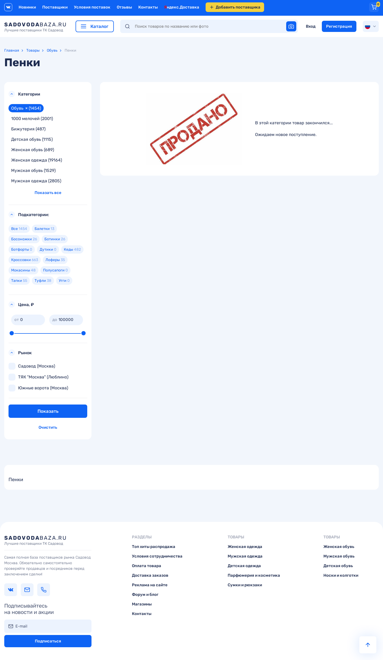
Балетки (44, 228)
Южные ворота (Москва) (38, 388)
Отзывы (124, 7)
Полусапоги (55, 270)
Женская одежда (245, 546)
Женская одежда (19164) (36, 160)
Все (19, 228)
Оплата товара (146, 565)
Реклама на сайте (150, 585)
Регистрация (339, 26)
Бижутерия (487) (28, 128)
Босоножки (24, 239)
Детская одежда (244, 565)
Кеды (72, 249)
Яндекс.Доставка (181, 7)
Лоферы (55, 260)
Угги (64, 280)
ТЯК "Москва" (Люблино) (38, 377)
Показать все (48, 192)
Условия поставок (92, 7)
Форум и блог (145, 594)
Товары (33, 50)
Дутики (48, 249)
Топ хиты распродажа (153, 546)
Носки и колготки (340, 575)
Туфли (43, 280)
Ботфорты (21, 249)
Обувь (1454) (26, 108)
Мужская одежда (245, 556)
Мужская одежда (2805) (36, 180)
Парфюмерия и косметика (254, 575)
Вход (310, 26)
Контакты (148, 7)
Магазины (142, 604)
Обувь (52, 50)
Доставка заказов (150, 575)
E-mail (21, 626)
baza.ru (35, 26)
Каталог (95, 26)
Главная (11, 50)
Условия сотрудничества (157, 556)
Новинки (27, 7)
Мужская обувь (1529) (33, 170)
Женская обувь (338, 546)
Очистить (48, 427)
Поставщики (55, 7)
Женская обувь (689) (32, 149)
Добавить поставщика (234, 7)
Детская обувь (338, 565)
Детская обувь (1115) (32, 139)
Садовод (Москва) (32, 366)
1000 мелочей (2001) (32, 118)
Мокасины (23, 270)
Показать (48, 411)
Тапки (19, 280)
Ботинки (54, 239)
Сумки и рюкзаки (245, 585)
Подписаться (48, 641)
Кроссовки (24, 260)
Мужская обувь (339, 556)
